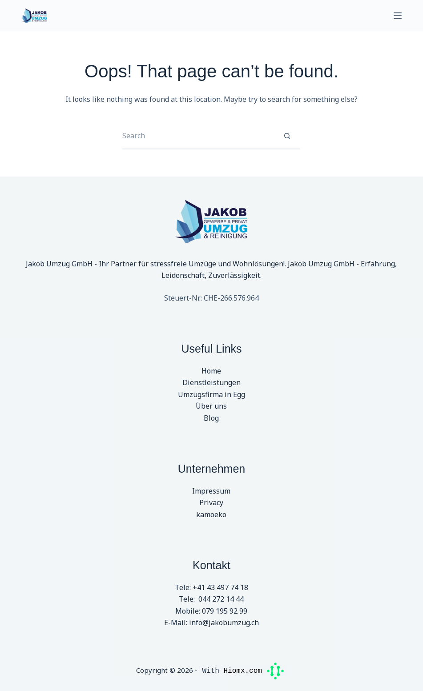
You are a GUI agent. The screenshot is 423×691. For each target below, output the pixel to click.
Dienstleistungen (211, 382)
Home (211, 371)
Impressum (211, 491)
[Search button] (287, 136)
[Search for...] (198, 136)
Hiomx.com (253, 670)
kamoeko (211, 514)
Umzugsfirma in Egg (211, 394)
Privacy (211, 502)
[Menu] (398, 16)
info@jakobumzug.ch (224, 622)
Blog (211, 418)
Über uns (211, 406)
